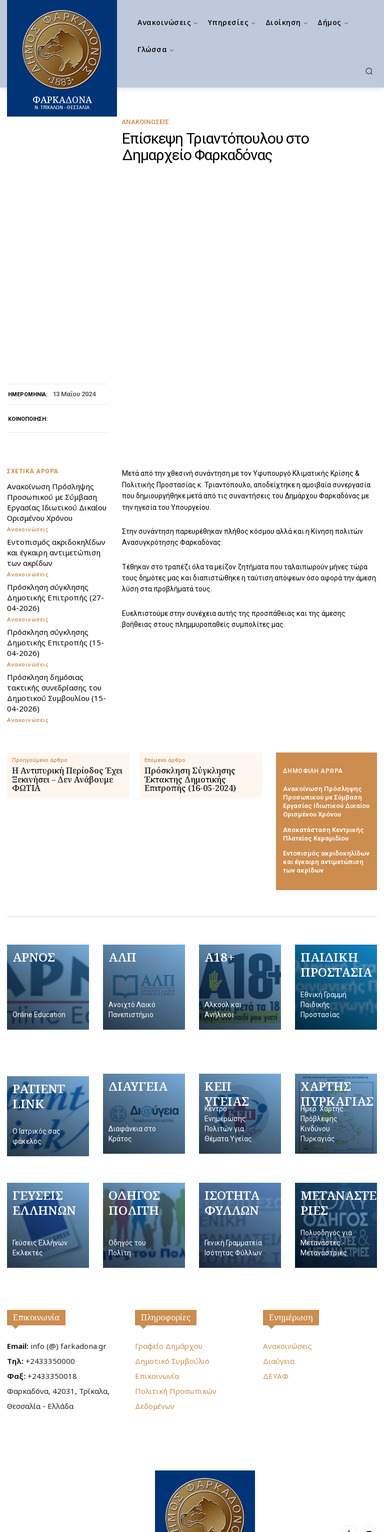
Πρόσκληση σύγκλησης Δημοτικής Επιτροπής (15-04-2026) (55, 578)
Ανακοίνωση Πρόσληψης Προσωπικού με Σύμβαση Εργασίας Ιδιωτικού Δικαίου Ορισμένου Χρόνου (56, 438)
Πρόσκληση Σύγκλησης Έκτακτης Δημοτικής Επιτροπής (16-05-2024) (190, 715)
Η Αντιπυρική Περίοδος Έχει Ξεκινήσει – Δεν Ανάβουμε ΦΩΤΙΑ (67, 715)
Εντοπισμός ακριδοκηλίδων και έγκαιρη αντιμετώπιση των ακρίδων (56, 488)
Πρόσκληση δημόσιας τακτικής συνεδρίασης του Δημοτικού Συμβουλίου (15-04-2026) (56, 628)
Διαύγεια (278, 1297)
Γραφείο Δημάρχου (168, 1282)
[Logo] (205, 1461)
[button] (369, 71)
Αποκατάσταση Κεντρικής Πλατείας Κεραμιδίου (323, 770)
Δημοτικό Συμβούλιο (172, 1297)
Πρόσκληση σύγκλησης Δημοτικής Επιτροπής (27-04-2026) (55, 533)
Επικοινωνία (36, 1253)
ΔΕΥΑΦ (275, 1312)
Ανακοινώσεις (145, 122)
